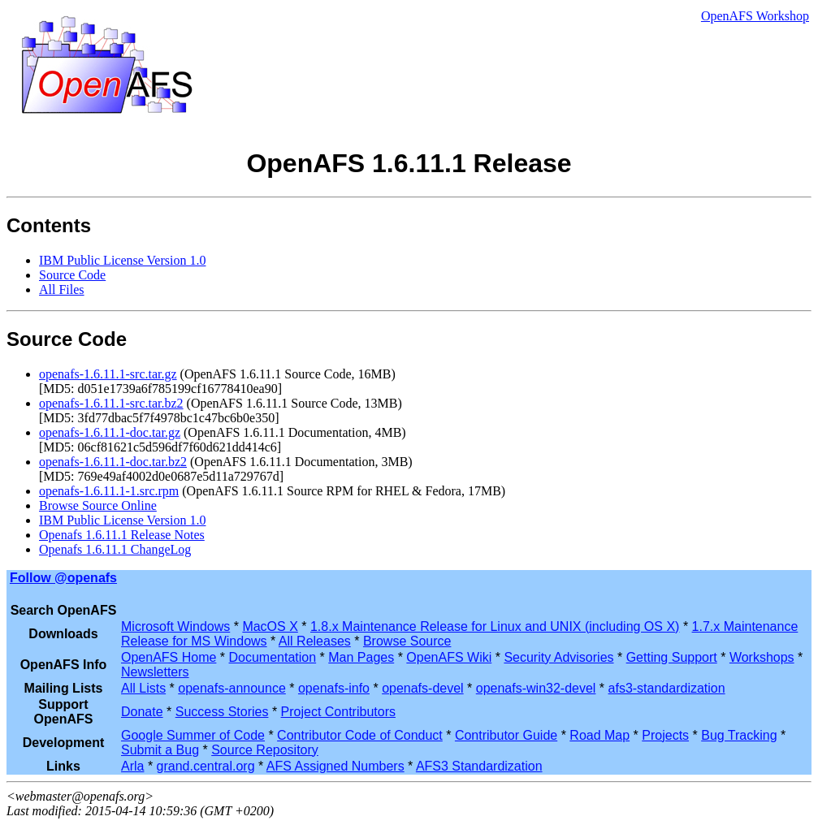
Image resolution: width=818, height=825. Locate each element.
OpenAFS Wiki (448, 657)
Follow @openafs (63, 578)
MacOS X (269, 626)
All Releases (315, 641)
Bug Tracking (739, 735)
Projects (665, 735)
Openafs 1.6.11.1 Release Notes (122, 535)
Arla (132, 766)
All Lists (143, 688)
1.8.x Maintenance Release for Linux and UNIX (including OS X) (494, 626)
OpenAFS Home (168, 657)
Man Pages (361, 657)
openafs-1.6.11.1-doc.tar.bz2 (113, 462)
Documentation (273, 657)
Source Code (72, 275)
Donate (142, 712)
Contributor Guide (506, 735)
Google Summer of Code (193, 735)
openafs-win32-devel (536, 688)
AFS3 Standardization (479, 766)
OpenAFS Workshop (755, 16)
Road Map (599, 735)
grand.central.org (206, 766)
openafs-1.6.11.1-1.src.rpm (109, 491)
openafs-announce (232, 688)
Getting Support (671, 657)
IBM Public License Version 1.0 (122, 260)
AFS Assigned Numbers (335, 766)
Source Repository (264, 750)
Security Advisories (558, 657)
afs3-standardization (666, 688)
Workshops (761, 657)
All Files (61, 289)
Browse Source (407, 641)
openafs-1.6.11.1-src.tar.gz (108, 374)
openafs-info (334, 688)
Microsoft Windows (175, 626)
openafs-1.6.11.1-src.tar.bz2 (111, 403)
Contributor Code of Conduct (360, 735)
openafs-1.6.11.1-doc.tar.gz (109, 432)
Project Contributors (338, 712)
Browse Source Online (98, 505)
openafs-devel (423, 688)
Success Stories (222, 712)
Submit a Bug (160, 750)
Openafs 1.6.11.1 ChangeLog (115, 549)
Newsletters (155, 672)
